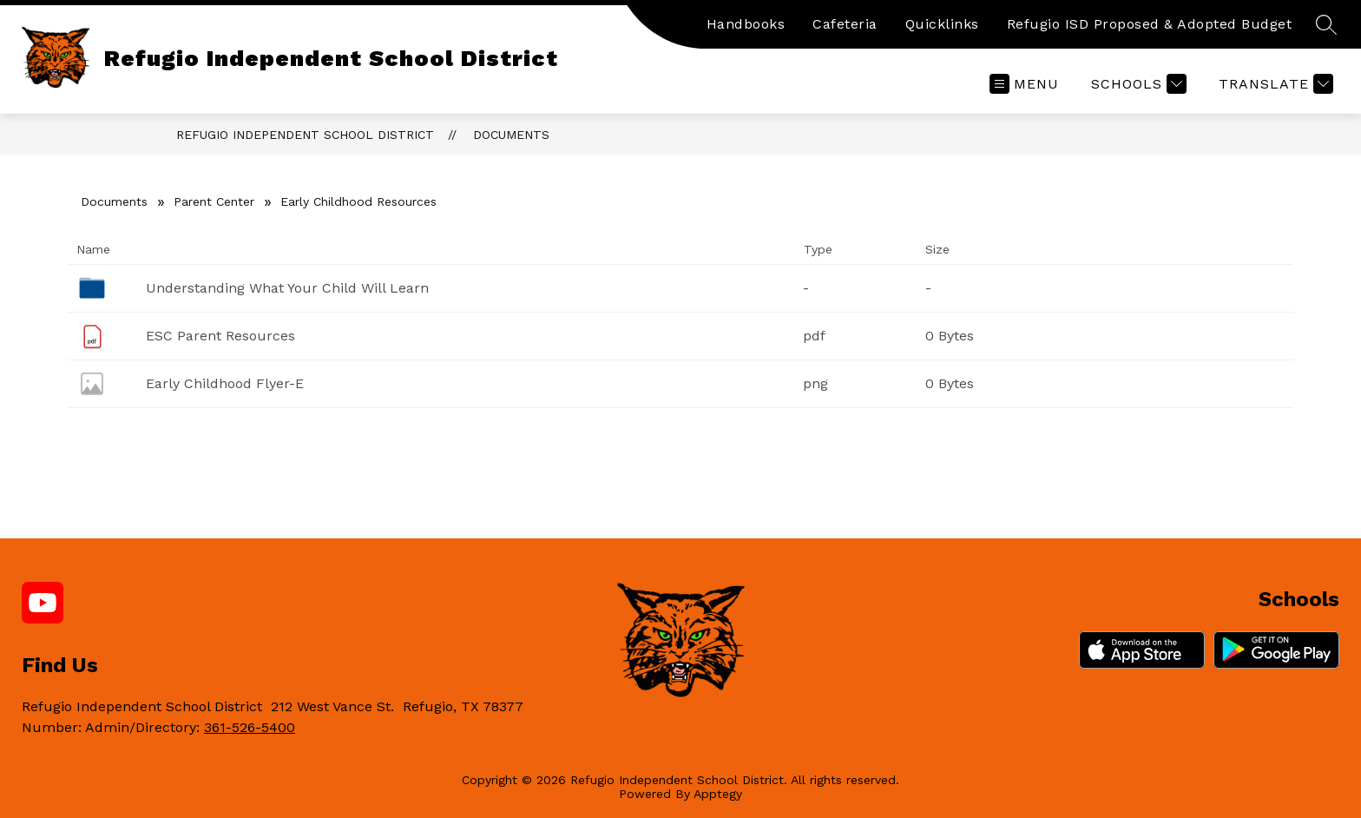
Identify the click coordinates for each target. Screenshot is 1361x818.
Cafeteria (845, 24)
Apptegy (718, 794)
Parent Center (214, 201)
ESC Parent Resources (220, 335)
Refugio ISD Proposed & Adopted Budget (1149, 24)
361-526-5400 (249, 727)
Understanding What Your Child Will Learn (287, 288)
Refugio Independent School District (305, 135)
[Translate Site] (1273, 84)
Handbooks (746, 24)
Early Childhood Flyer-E (225, 383)
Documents (511, 135)
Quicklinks (942, 24)
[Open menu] (1024, 84)
